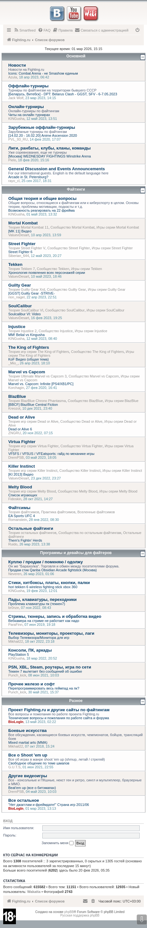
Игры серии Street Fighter (112, 248)
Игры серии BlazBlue (122, 401)
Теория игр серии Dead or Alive (33, 421)
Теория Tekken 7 (21, 269)
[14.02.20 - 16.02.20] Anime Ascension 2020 (42, 135)
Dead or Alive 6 (20, 429)
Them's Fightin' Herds (25, 540)
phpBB (69, 912)
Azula (12, 77)
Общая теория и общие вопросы (42, 198)
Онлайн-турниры (26, 106)
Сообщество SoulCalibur (65, 310)
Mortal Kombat (23, 223)
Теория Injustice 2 (22, 331)
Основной (76, 56)
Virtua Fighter (22, 441)
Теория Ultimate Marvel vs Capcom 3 (37, 376)
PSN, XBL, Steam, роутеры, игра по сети (49, 667)
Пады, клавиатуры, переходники (42, 599)
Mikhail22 (15, 641)
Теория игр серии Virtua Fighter (33, 446)
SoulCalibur (20, 305)
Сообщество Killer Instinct (80, 470)
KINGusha (16, 119)
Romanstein (17, 520)
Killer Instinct (21, 466)
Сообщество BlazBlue (85, 401)
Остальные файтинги (30, 528)
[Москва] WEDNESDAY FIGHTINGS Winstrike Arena (49, 156)
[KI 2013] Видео (20, 474)
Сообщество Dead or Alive (81, 421)
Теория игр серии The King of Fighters (38, 352)
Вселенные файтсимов (96, 512)
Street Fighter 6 (20, 252)
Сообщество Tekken (53, 269)
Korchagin (16, 388)
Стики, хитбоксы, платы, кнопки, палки (49, 582)
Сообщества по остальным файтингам (89, 533)
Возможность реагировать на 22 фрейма (41, 210)
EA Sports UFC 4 (21, 516)
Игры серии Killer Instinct (122, 470)
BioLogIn (16, 722)
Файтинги (76, 189)
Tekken (15, 264)
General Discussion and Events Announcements (56, 168)
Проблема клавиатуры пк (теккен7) (36, 604)
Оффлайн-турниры (28, 86)
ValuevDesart (18, 235)
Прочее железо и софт (31, 684)
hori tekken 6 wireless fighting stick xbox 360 (42, 587)
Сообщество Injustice (55, 331)
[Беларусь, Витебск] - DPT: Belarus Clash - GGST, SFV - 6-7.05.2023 (62, 94)
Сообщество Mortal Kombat (72, 227)
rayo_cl (13, 181)
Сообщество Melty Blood (77, 491)
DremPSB (16, 457)
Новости (17, 65)
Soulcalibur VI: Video (24, 314)
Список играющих (22, 495)
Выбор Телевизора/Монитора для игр (38, 637)
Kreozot (14, 408)
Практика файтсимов (58, 512)
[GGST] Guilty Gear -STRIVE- (31, 293)
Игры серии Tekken (86, 269)
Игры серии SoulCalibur (105, 310)
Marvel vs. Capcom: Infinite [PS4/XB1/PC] (41, 384)
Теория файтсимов (23, 512)
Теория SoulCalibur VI (25, 310)
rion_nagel (16, 297)
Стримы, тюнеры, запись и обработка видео (54, 616)
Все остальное (23, 800)
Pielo (12, 160)
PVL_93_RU (18, 139)
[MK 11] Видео (20, 231)
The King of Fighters (28, 347)
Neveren (15, 574)
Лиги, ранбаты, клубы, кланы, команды (49, 148)
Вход (7, 821)
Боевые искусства (27, 730)
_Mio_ (13, 363)
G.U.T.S (14, 767)
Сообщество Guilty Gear (66, 289)
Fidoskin (14, 499)
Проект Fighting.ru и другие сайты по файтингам (58, 709)
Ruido (13, 544)
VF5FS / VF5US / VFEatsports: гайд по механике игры (51, 454)
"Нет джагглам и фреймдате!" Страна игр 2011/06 (48, 805)
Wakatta (34, 892)
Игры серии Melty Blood (118, 491)
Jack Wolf (15, 98)
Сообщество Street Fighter (68, 248)
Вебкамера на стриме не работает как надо (43, 621)
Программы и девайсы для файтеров (76, 553)
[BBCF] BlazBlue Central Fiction (33, 404)
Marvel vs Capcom (26, 371)
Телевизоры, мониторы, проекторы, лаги (51, 633)
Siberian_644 (18, 256)
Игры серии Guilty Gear (106, 289)
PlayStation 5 (18, 654)
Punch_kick (17, 675)
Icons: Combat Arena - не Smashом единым (43, 73)
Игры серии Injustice (91, 331)
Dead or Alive (21, 417)
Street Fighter (22, 243)
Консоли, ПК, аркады (30, 650)
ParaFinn (15, 624)
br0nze (13, 608)
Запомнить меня (58, 843)
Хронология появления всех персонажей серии (46, 272)
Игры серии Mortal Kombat (117, 227)
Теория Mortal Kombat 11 (28, 227)
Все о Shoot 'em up (27, 755)
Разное (76, 700)
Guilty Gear (19, 285)
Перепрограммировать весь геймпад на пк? (43, 688)
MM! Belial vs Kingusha (26, 335)
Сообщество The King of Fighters (97, 352)
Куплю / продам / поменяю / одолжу (45, 561)
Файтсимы (19, 507)
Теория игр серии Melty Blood (32, 491)
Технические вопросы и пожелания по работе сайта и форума (58, 718)
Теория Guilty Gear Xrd (26, 289)
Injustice (16, 326)
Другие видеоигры (27, 775)
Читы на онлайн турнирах (29, 115)
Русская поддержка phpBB (79, 915)
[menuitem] (25, 30)
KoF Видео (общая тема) (28, 359)
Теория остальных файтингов (32, 533)
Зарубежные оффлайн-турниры (41, 127)
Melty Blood (20, 487)
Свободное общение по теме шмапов (38, 763)
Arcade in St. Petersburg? (28, 177)
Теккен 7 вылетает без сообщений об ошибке (45, 671)
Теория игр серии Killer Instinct (32, 470)
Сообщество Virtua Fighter (81, 446)
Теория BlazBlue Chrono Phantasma (37, 401)
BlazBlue (17, 396)
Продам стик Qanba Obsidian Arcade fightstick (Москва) (52, 570)
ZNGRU (14, 433)
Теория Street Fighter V (27, 248)
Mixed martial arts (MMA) (27, 742)
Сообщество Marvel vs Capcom (93, 376)
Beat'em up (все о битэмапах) (32, 788)
